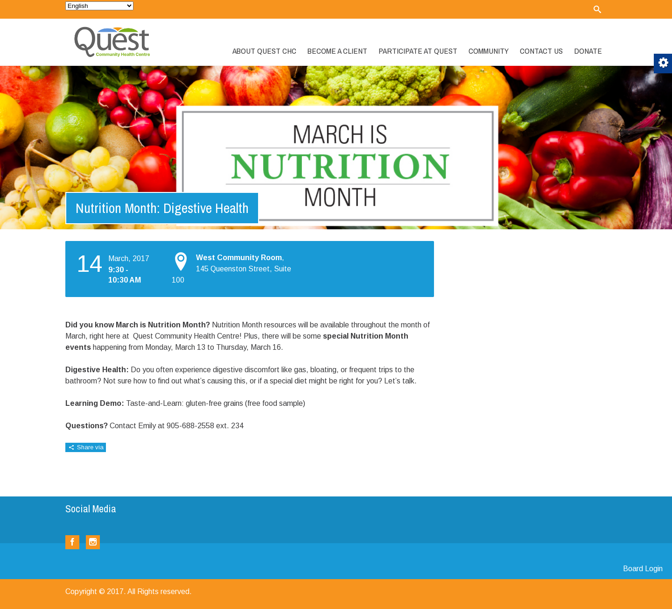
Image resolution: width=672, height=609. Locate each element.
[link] (597, 9)
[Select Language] (99, 5)
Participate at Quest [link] (417, 50)
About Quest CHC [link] (264, 50)
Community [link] (489, 50)
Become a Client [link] (337, 50)
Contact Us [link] (541, 50)
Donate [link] (588, 50)
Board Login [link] (643, 569)
